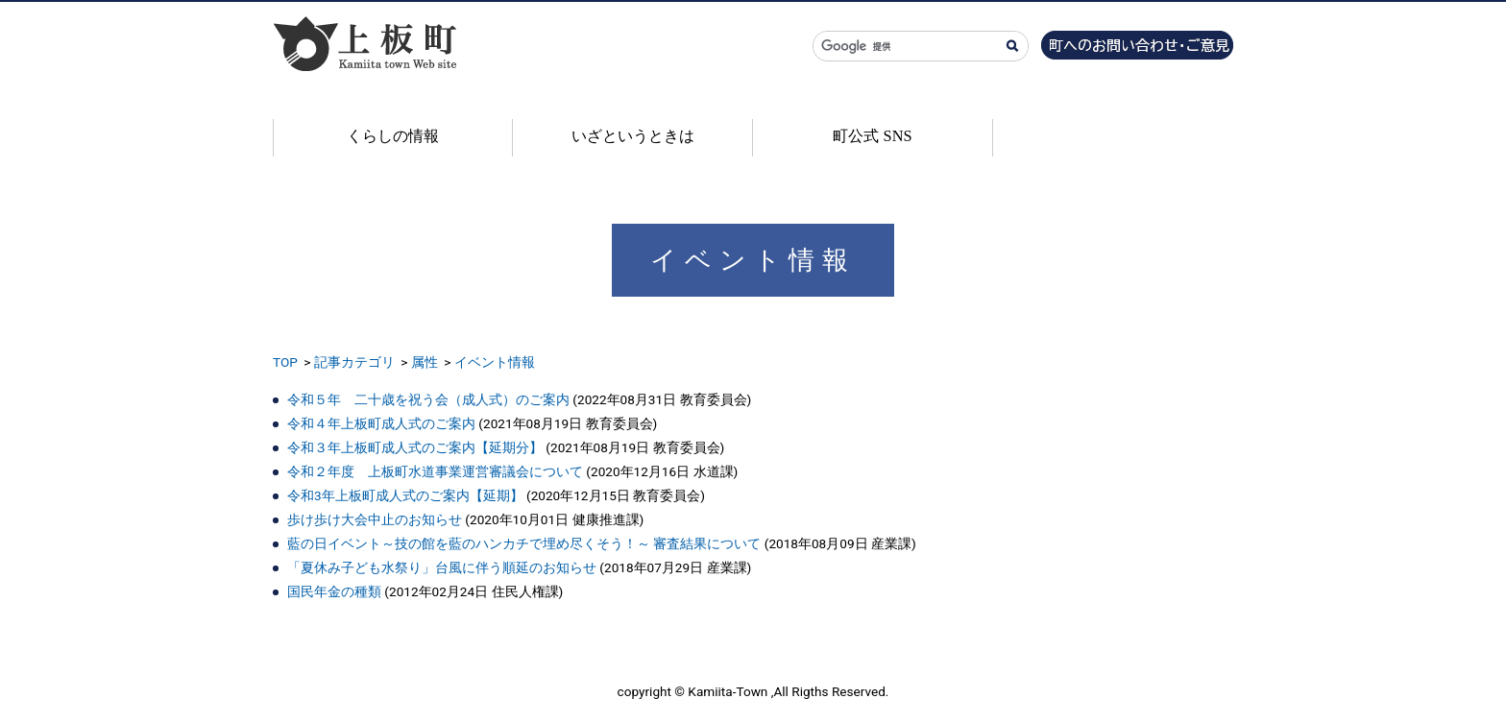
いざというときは (632, 136)
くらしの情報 (393, 136)
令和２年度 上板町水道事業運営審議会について (435, 471)
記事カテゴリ (354, 362)
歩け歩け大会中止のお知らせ (374, 519)
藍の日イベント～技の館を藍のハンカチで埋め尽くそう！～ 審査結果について (524, 543)
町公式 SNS (872, 136)
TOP (285, 362)
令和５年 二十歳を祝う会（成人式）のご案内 (428, 399)
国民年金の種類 (334, 591)
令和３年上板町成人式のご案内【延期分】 (415, 447)
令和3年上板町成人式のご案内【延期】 (405, 495)
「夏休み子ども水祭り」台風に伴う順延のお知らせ (441, 567)
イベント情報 (494, 362)
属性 (424, 362)
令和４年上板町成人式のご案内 (381, 423)
